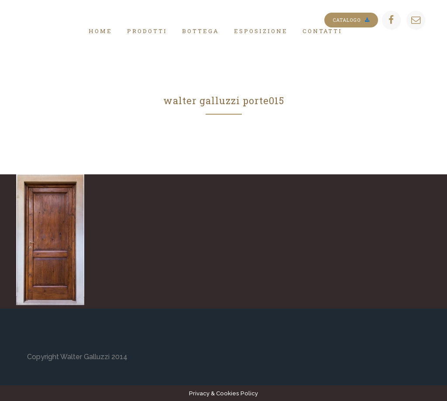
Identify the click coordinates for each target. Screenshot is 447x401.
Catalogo (351, 20)
